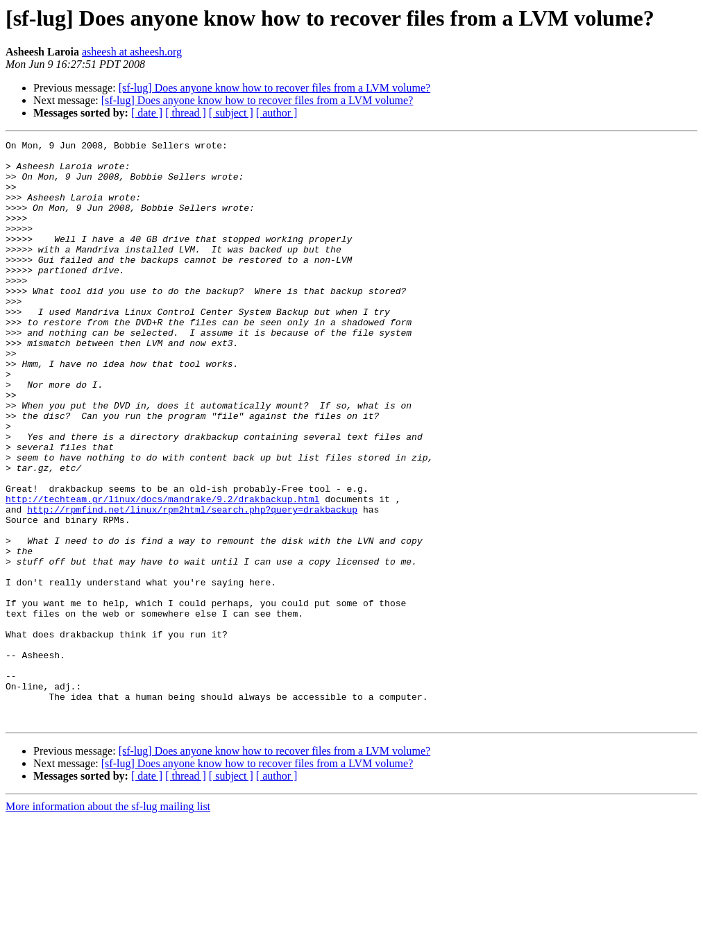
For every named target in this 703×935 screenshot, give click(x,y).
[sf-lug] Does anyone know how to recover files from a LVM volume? (275, 88)
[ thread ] (185, 113)
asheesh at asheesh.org (132, 52)
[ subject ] (231, 113)
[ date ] (146, 113)
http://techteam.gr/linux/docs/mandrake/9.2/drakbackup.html (162, 571)
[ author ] (277, 113)
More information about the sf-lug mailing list (108, 923)
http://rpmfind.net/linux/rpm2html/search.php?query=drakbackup (192, 584)
